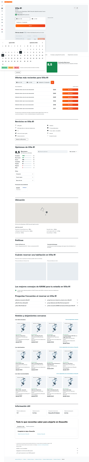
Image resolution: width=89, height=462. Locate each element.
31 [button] (24, 45)
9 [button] (42, 33)
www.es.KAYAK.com (18, 459)
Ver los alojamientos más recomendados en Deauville (67, 373)
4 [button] (27, 33)
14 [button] (36, 36)
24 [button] (24, 42)
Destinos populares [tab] (30, 426)
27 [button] (33, 42)
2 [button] (42, 30)
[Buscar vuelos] (2, 5)
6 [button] (33, 33)
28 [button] (36, 42)
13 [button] (33, 36)
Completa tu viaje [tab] (20, 426)
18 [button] (27, 39)
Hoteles (24, 459)
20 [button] (33, 39)
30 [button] (42, 42)
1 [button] (39, 30)
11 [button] (27, 36)
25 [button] (27, 42)
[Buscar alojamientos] (2, 8)
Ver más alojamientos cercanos (72, 319)
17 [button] (24, 39)
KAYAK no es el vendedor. (47, 448)
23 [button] (42, 39)
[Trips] (2, 26)
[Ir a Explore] (2, 14)
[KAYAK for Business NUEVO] (2, 22)
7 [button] (36, 33)
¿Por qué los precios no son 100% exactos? (47, 453)
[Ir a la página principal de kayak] (8, 2)
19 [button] (30, 39)
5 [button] (30, 33)
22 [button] (39, 39)
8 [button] (39, 33)
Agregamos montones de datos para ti (47, 450)
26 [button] (30, 42)
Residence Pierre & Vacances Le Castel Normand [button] (53, 364)
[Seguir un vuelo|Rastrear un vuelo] (2, 17)
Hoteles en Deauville (41, 434)
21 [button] (36, 39)
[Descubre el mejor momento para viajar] (2, 19)
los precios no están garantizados (42, 444)
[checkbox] (21, 188)
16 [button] (42, 36)
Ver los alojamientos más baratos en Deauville (69, 347)
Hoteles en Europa (30, 459)
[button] (2, 2)
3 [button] (24, 33)
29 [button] (39, 42)
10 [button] (24, 36)
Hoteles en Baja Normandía (47, 459)
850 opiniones (26, 14)
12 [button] (30, 36)
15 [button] (39, 36)
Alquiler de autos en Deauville (23, 434)
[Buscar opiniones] (53, 151)
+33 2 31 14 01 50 (18, 13)
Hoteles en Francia (38, 459)
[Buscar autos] (2, 11)
